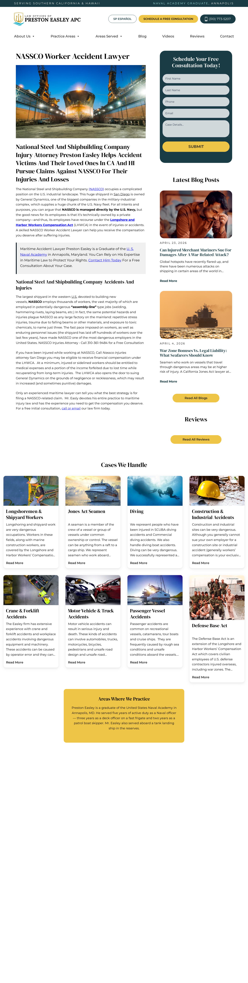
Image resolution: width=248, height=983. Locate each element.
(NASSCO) (96, 189)
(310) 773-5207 (218, 19)
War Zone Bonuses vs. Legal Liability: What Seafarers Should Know (193, 354)
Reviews (197, 36)
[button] (196, 400)
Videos (168, 36)
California (40, 783)
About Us (24, 36)
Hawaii (150, 783)
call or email (71, 408)
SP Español (122, 19)
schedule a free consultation (168, 19)
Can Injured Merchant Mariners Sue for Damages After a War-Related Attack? (195, 253)
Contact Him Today (104, 260)
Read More (168, 281)
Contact (227, 36)
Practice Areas (65, 36)
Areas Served (109, 36)
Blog (142, 36)
